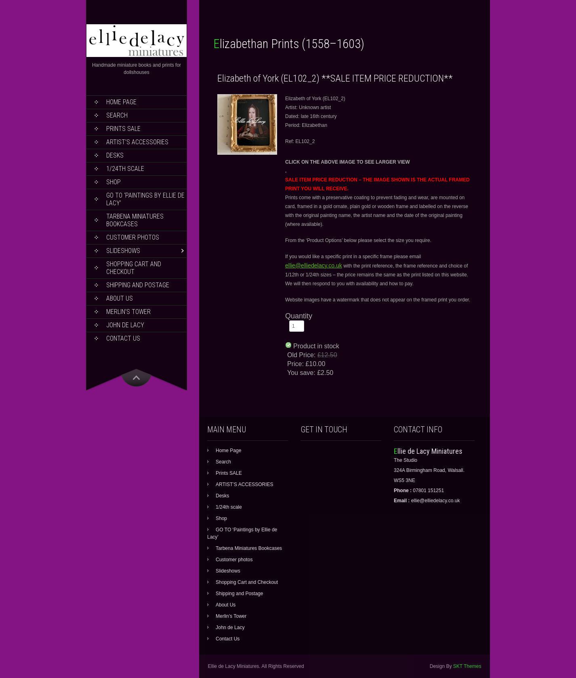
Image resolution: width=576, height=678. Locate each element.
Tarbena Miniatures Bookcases (135, 220)
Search (117, 115)
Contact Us (123, 338)
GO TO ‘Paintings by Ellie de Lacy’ (145, 199)
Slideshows (123, 251)
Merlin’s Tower (128, 312)
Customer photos (132, 237)
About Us (119, 298)
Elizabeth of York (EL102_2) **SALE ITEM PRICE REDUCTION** (335, 78)
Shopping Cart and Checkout (133, 268)
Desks (115, 155)
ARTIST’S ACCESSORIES (137, 142)
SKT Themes (467, 666)
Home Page (121, 102)
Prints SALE (123, 129)
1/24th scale (125, 169)
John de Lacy (125, 325)
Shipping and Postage (137, 285)
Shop (113, 182)
